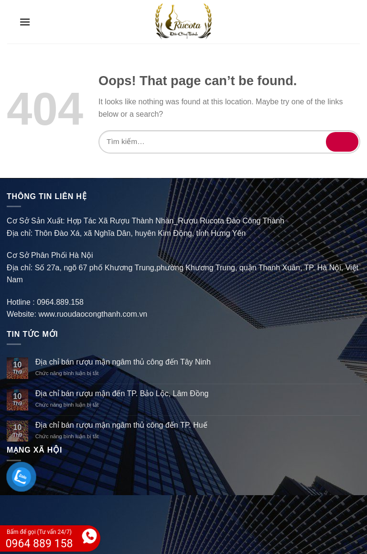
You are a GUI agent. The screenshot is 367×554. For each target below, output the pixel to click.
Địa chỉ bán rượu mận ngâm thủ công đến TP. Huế (121, 425)
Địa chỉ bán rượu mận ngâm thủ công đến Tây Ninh (123, 362)
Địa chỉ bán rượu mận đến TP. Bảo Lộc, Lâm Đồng (122, 393)
